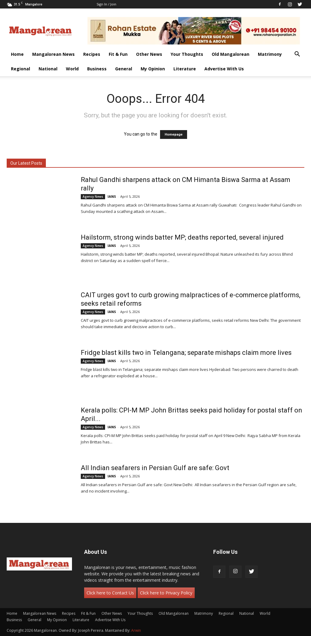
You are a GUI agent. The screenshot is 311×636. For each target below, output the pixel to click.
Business (97, 69)
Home (17, 54)
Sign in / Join (106, 4)
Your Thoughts (187, 54)
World (72, 69)
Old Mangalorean (230, 54)
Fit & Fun (118, 54)
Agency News (93, 196)
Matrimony (270, 54)
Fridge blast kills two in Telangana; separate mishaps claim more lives (186, 352)
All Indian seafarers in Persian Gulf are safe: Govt (155, 468)
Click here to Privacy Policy (166, 593)
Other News (149, 54)
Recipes (91, 54)
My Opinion (153, 69)
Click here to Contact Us (110, 593)
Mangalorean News (53, 54)
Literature (184, 69)
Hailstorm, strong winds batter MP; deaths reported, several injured (182, 237)
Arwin (136, 630)
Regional (20, 69)
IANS (112, 196)
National (48, 69)
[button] (297, 55)
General (123, 69)
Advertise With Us (224, 69)
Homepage (174, 134)
